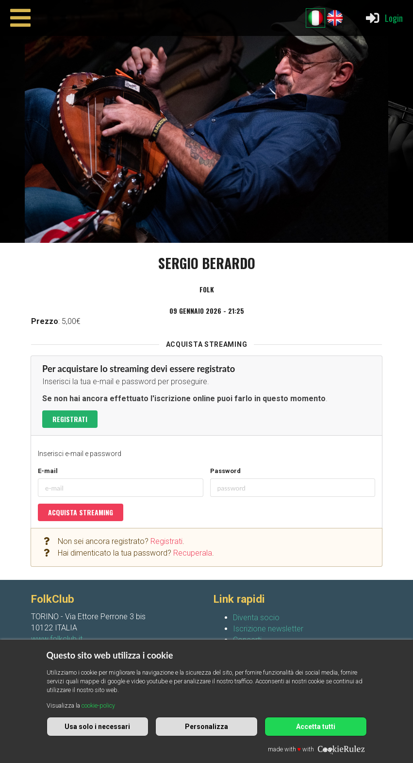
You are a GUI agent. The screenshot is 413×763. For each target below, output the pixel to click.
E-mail (48, 471)
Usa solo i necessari (97, 726)
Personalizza (206, 726)
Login (383, 18)
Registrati (69, 419)
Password (225, 471)
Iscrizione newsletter (268, 628)
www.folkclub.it (57, 639)
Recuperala (192, 553)
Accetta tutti (315, 726)
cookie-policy (98, 705)
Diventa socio (256, 617)
